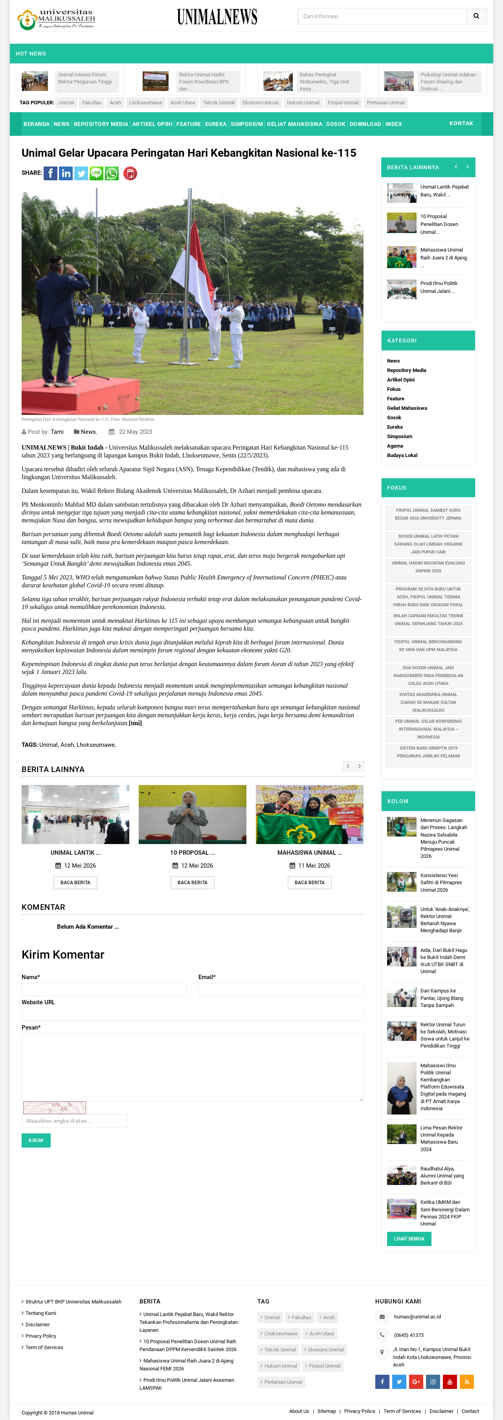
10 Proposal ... (192, 852)
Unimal (66, 103)
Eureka (395, 427)
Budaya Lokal (402, 455)
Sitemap (327, 1411)
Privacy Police (359, 1411)
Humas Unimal (77, 1413)
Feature (395, 399)
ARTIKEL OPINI (152, 124)
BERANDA (37, 124)
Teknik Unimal (219, 103)
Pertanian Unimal (386, 103)
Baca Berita (75, 882)
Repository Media (406, 370)
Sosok (394, 417)
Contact (470, 1411)
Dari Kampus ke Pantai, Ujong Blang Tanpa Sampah (441, 998)
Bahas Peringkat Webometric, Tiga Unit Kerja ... (324, 82)
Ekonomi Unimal (261, 103)
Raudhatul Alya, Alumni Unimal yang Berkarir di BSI (442, 1176)
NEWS (62, 124)
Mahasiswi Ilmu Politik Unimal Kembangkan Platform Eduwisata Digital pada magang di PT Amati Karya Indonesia (443, 1087)
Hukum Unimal (303, 103)
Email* (207, 977)
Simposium (399, 436)
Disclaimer (38, 1324)
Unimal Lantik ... (76, 852)
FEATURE (188, 124)
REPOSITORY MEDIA (101, 124)
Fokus (394, 389)
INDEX (394, 124)
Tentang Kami (41, 1313)
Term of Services (44, 1347)
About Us (299, 1411)
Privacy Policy (41, 1336)
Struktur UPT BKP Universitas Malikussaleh (73, 1302)
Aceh (115, 103)
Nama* (31, 977)
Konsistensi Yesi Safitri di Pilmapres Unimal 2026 (441, 882)
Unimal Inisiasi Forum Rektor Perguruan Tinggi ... (85, 82)
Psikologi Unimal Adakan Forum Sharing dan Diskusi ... (448, 82)
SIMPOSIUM (247, 124)
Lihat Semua (409, 1239)
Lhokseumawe (145, 103)
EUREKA (216, 124)
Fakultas (91, 103)
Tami (57, 431)
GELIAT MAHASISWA (294, 124)
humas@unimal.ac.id (417, 1317)
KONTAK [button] (462, 123)
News (88, 431)
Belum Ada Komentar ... (88, 926)
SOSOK (336, 124)
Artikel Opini (401, 380)
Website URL (38, 1002)
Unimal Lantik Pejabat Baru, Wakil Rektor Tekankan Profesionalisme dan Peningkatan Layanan (189, 1322)
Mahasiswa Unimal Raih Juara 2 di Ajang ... (443, 257)
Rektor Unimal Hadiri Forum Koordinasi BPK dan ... (204, 82)
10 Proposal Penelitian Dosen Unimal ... (439, 224)
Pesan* (31, 1027)
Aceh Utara (183, 103)
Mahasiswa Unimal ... (309, 852)
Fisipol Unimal (343, 103)
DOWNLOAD (366, 124)
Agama (395, 446)
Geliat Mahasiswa (407, 408)
